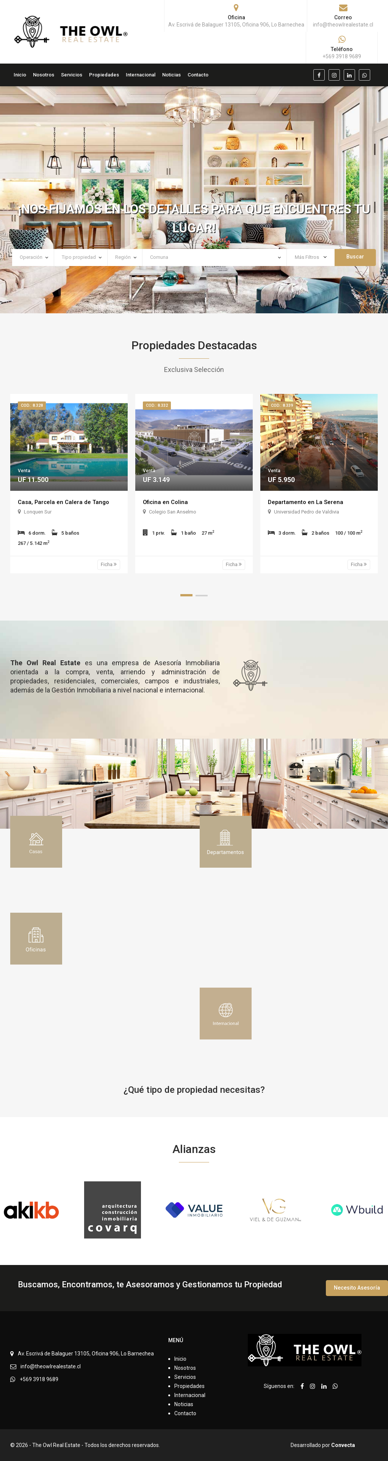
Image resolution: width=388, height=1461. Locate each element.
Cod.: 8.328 (32, 405)
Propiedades (104, 75)
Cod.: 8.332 (157, 405)
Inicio (20, 75)
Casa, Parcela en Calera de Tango (65, 502)
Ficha (109, 564)
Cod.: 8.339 (282, 405)
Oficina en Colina (166, 502)
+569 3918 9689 (39, 1379)
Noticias (171, 75)
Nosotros (43, 75)
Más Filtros (311, 257)
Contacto (198, 75)
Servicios (71, 75)
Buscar (355, 257)
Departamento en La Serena (307, 502)
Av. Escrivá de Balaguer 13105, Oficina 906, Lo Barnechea (86, 1354)
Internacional (140, 75)
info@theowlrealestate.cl (50, 1366)
